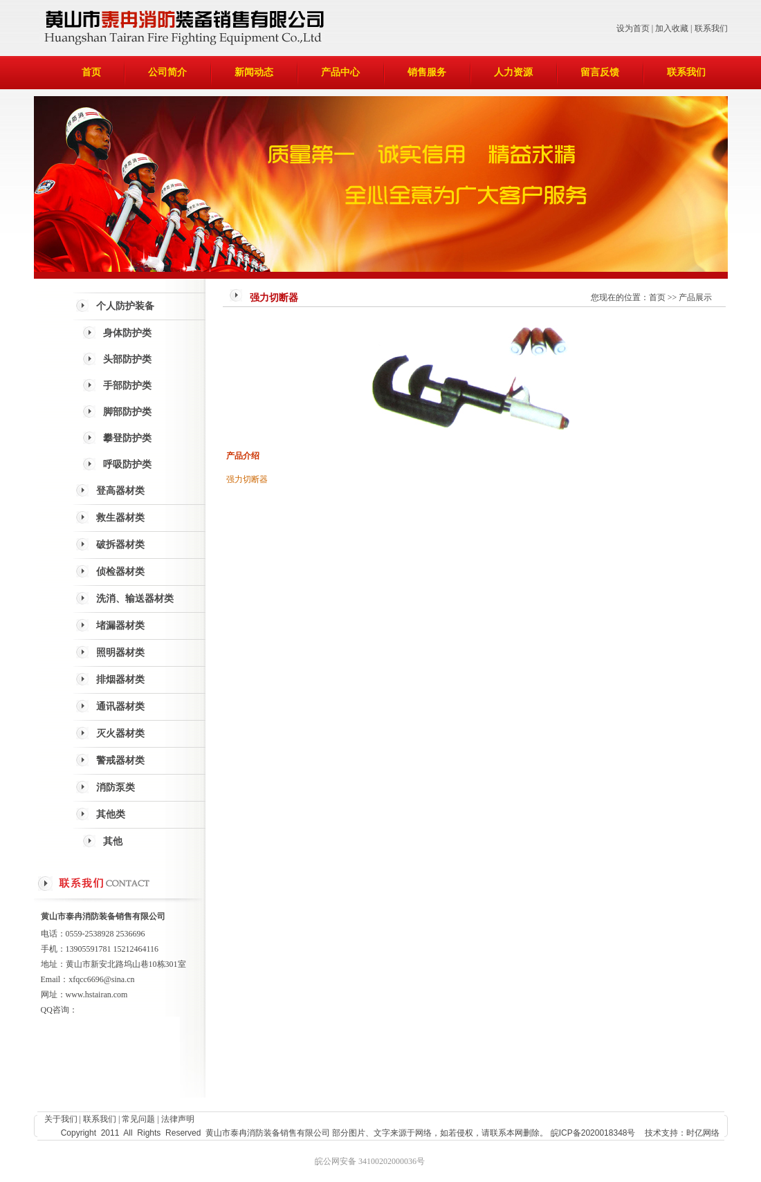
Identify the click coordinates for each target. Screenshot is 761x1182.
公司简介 (167, 72)
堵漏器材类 (120, 625)
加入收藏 (671, 28)
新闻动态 (254, 72)
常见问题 (138, 1119)
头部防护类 (127, 359)
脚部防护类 (127, 412)
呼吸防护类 (127, 464)
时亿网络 (702, 1133)
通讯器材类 (120, 706)
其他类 (110, 814)
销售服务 (426, 72)
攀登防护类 (127, 438)
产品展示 (695, 297)
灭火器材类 (120, 733)
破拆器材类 (120, 544)
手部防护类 (127, 385)
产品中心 (340, 72)
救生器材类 (120, 517)
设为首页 (633, 28)
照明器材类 (120, 652)
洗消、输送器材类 (135, 598)
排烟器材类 (120, 679)
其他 (112, 841)
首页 (91, 72)
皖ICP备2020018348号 (593, 1133)
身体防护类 (127, 333)
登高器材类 (120, 491)
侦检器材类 (120, 571)
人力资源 (513, 72)
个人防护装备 (125, 306)
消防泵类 (115, 787)
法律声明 (177, 1119)
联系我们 (711, 28)
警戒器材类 (120, 760)
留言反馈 (599, 72)
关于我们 (60, 1119)
